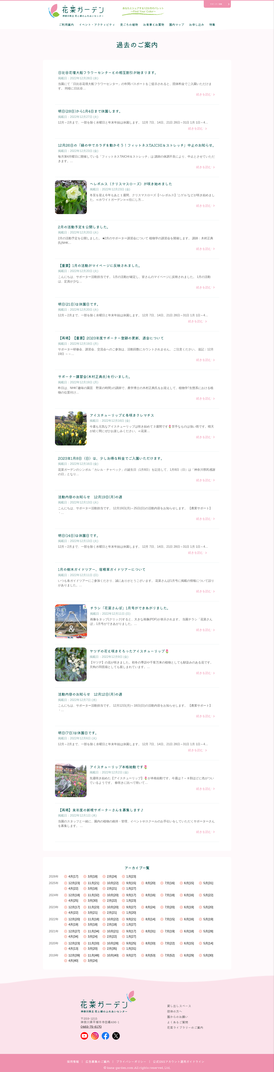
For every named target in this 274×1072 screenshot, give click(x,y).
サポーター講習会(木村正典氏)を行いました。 (95, 376)
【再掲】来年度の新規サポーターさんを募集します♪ (101, 810)
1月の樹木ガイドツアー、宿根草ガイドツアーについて (102, 569)
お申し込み (196, 24)
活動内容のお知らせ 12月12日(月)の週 (90, 694)
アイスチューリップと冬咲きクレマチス (122, 415)
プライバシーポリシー (131, 1061)
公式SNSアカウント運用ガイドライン (178, 1061)
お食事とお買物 (153, 24)
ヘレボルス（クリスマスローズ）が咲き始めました (131, 184)
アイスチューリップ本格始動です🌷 (119, 767)
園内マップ (176, 24)
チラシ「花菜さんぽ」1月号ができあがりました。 (130, 608)
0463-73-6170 (91, 1026)
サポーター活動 (216, 4)
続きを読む (203, 94)
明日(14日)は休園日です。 (79, 535)
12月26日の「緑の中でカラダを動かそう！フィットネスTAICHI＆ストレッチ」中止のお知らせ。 (137, 145)
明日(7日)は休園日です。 (78, 733)
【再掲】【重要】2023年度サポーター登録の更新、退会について (111, 338)
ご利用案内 (66, 24)
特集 (212, 24)
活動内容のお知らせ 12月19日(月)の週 (90, 497)
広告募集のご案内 (97, 1061)
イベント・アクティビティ (97, 24)
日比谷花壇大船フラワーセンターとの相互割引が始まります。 (108, 72)
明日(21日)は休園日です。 (79, 304)
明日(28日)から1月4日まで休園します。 (90, 111)
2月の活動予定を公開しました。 (84, 227)
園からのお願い (177, 1016)
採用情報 (73, 1061)
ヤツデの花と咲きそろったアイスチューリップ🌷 (129, 651)
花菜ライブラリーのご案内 (185, 1027)
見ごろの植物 (129, 24)
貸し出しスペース (179, 1005)
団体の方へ (174, 1011)
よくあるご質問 (177, 1022)
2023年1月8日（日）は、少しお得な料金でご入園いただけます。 (111, 458)
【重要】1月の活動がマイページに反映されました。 (100, 265)
